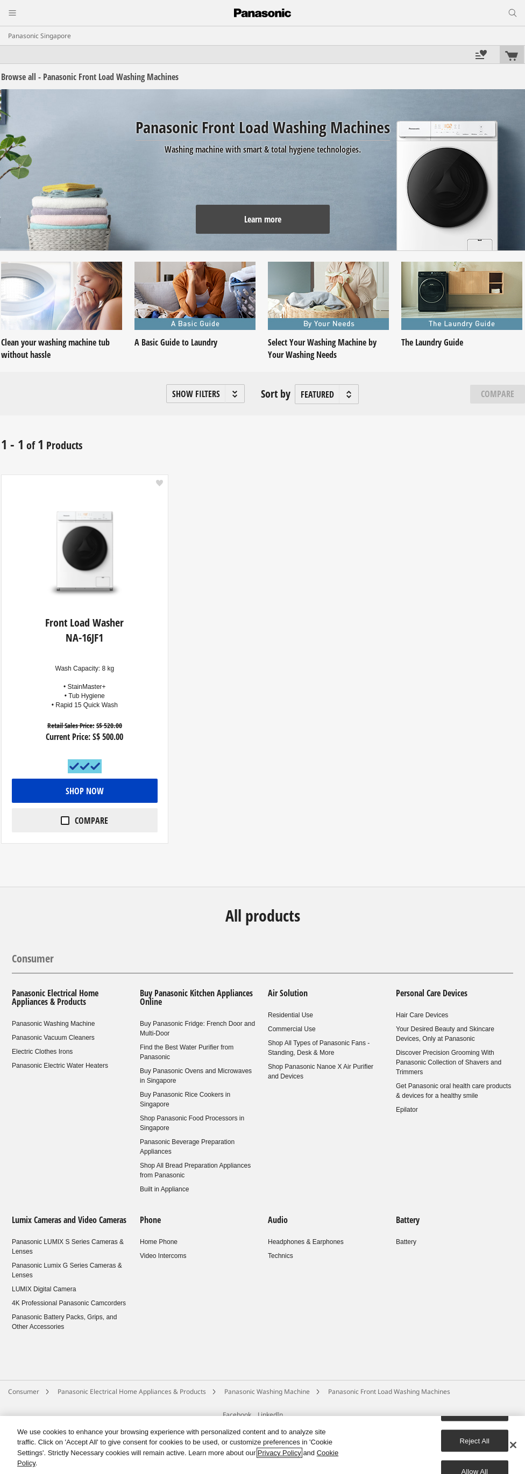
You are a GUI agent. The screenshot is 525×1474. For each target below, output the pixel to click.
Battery (408, 1220)
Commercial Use (292, 1029)
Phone (150, 1220)
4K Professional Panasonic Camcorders (69, 1303)
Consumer (33, 958)
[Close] (513, 1445)
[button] (205, 393)
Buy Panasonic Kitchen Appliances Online (196, 997)
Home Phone (159, 1242)
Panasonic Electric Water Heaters (60, 1065)
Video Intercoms (163, 1256)
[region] (262, 1445)
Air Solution (288, 993)
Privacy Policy (279, 1453)
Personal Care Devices (431, 993)
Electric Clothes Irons (42, 1051)
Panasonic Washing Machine (53, 1023)
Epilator (407, 1109)
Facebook (237, 1414)
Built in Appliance (164, 1189)
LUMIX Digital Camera (44, 1289)
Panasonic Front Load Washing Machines (389, 1391)
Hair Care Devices (422, 1015)
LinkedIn (270, 1414)
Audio (278, 1220)
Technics (280, 1256)
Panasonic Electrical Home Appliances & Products (55, 997)
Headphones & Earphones (306, 1242)
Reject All (475, 1440)
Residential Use (290, 1015)
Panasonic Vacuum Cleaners (53, 1037)
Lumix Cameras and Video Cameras (69, 1220)
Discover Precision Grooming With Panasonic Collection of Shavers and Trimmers (448, 1062)
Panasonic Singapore (39, 35)
